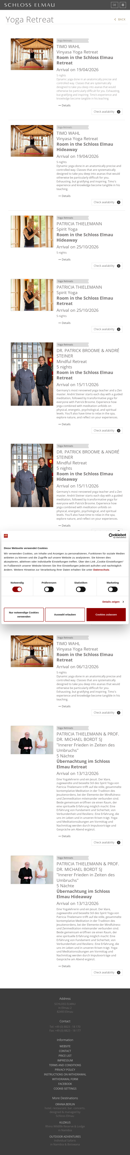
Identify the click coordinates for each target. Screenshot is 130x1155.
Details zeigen (111, 601)
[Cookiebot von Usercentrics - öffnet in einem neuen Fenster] (111, 535)
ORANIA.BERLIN (65, 1104)
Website (65, 1046)
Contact (65, 1051)
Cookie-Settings (65, 1088)
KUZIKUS (65, 1122)
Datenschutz (101, 569)
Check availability (107, 111)
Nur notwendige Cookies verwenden (24, 614)
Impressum (65, 1060)
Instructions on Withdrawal (65, 1074)
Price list (65, 1056)
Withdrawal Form (65, 1079)
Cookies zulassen (106, 614)
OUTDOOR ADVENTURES (65, 1136)
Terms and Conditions (65, 1065)
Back (120, 19)
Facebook (65, 1084)
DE (114, 5)
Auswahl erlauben (65, 614)
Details (66, 105)
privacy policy (65, 1070)
